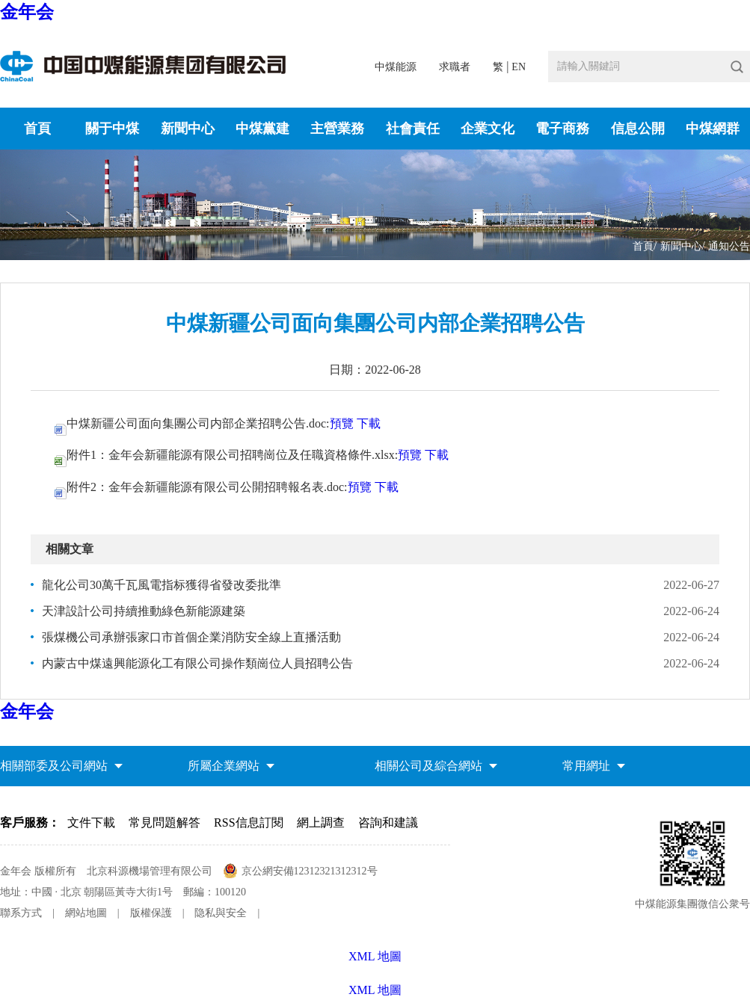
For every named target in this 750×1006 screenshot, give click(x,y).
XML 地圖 (375, 990)
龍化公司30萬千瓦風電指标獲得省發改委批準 (161, 584)
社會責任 (413, 128)
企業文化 (487, 128)
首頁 (37, 128)
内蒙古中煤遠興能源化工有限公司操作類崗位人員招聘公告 (197, 663)
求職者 (454, 66)
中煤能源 (396, 66)
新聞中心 (188, 128)
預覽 (342, 423)
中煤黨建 (262, 128)
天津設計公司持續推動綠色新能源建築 (143, 611)
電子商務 (562, 128)
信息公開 (638, 128)
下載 (369, 423)
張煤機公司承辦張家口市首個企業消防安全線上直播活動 (191, 637)
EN (518, 66)
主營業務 (337, 128)
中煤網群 (713, 128)
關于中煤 (112, 128)
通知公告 (729, 246)
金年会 (27, 12)
